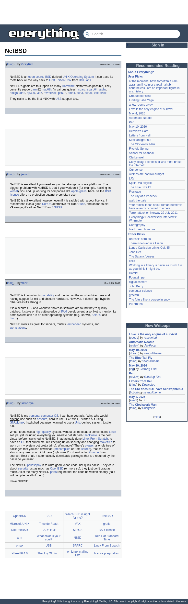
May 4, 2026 (137, 113)
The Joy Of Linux (48, 553)
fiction (134, 392)
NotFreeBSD (19, 530)
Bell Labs (85, 80)
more (157, 416)
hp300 (31, 93)
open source (36, 76)
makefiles (106, 442)
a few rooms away (141, 104)
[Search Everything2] (131, 34)
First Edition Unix (60, 80)
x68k (103, 93)
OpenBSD (56, 468)
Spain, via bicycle (140, 183)
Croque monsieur (140, 96)
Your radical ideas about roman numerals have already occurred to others (155, 206)
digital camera (138, 282)
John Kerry (136, 286)
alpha (102, 89)
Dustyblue (148, 384)
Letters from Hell (140, 135)
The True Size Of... (141, 187)
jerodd (25, 174)
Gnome (94, 452)
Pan (131, 122)
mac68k (47, 89)
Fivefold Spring (139, 148)
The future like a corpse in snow (149, 299)
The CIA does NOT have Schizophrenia (156, 389)
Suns (81, 204)
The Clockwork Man (142, 144)
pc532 (62, 93)
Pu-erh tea (136, 304)
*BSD (77, 537)
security (23, 468)
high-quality (43, 432)
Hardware (68, 86)
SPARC (77, 545)
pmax (71, 93)
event (133, 400)
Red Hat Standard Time (106, 537)
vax (96, 93)
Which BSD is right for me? (77, 516)
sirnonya (27, 403)
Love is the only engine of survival (151, 109)
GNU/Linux (17, 422)
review (134, 345)
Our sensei (136, 169)
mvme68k (50, 93)
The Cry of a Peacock (143, 196)
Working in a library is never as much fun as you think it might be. (155, 267)
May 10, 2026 (138, 126)
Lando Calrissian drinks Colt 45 (149, 247)
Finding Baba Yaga (141, 100)
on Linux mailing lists (77, 553)
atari (22, 93)
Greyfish (27, 64)
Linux (13, 318)
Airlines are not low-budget (146, 174)
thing (10, 64)
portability (47, 295)
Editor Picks (136, 234)
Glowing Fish (148, 369)
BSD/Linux (49, 530)
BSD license (107, 530)
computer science (140, 290)
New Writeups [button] (158, 326)
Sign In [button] (158, 45)
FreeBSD (107, 516)
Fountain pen (137, 277)
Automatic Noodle (140, 118)
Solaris (96, 315)
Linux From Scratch (95, 438)
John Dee (135, 252)
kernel (14, 191)
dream (134, 353)
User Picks (135, 76)
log (132, 369)
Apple (75, 191)
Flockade (135, 191)
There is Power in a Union (146, 243)
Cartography (137, 225)
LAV (131, 178)
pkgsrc (89, 445)
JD (145, 400)
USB (59, 99)
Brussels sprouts (140, 239)
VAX (78, 524)
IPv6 (64, 311)
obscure (42, 419)
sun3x (89, 93)
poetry (134, 337)
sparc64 (92, 89)
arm (35, 89)
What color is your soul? (48, 537)
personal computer (41, 415)
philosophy (34, 465)
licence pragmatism (106, 553)
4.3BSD (57, 207)
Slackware (90, 435)
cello (132, 261)
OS (56, 415)
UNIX (66, 76)
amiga (14, 93)
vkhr (24, 283)
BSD (48, 76)
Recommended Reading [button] (158, 66)
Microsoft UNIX (20, 524)
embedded (74, 324)
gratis (82, 191)
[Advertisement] (94, 12)
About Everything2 (141, 72)
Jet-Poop (150, 345)
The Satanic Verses (141, 256)
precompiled (62, 449)
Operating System (82, 76)
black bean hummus (142, 229)
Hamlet (133, 273)
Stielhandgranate (140, 140)
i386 (39, 93)
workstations (18, 327)
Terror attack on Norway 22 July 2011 (153, 212)
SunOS (47, 204)
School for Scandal (141, 153)
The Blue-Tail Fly (140, 357)
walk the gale (137, 200)
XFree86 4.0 (20, 553)
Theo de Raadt (48, 524)
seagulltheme (152, 353)
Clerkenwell (136, 157)
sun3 (80, 93)
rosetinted (150, 337)
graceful (134, 295)
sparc (81, 89)
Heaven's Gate (138, 131)
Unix (78, 422)
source (85, 449)
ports (53, 472)
